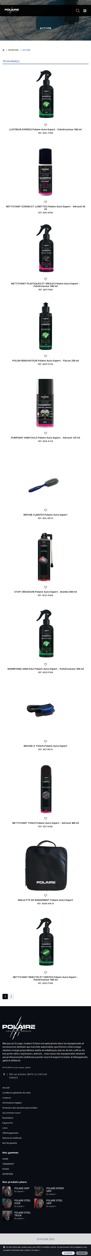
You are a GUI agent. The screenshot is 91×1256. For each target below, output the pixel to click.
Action (45, 28)
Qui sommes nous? (11, 1113)
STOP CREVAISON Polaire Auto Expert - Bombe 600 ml (45, 591)
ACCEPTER (68, 1253)
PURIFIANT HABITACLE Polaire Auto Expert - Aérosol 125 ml (45, 437)
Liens (5, 1128)
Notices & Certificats (12, 1138)
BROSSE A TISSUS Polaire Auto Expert (45, 745)
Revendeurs (7, 1118)
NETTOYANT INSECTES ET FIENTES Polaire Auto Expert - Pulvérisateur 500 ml (45, 978)
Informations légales (12, 1103)
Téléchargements (10, 1133)
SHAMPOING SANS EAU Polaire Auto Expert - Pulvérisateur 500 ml (45, 668)
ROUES (5, 1169)
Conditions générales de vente (16, 1092)
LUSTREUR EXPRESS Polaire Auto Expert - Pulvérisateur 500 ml (45, 129)
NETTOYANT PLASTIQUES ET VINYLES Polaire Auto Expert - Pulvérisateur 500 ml (45, 285)
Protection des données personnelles (19, 1108)
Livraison (6, 1098)
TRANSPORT (8, 1164)
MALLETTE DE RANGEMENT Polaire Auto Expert (45, 900)
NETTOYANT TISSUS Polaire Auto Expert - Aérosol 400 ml (45, 822)
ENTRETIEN (7, 1174)
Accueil (5, 1087)
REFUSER (81, 1253)
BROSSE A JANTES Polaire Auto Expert (45, 514)
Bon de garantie (9, 1143)
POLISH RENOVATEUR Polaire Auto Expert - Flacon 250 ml (45, 360)
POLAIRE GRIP (21, 1188)
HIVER (5, 1159)
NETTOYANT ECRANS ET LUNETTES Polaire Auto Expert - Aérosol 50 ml (45, 208)
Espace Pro (7, 1123)
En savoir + (19, 1191)
